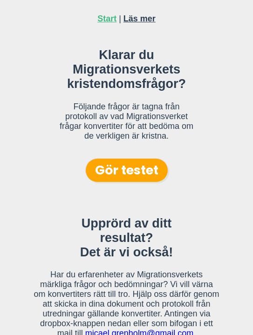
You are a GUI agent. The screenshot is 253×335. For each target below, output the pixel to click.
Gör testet (126, 170)
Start (106, 18)
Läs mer (139, 18)
